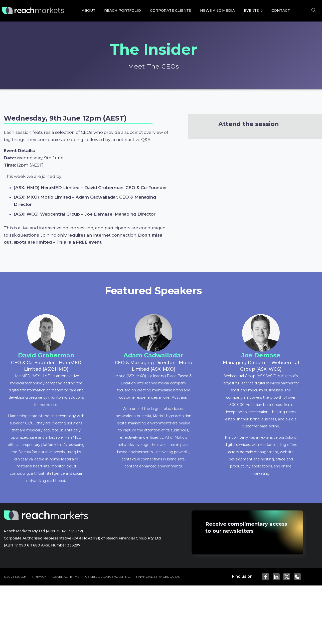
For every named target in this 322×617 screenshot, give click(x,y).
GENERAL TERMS (65, 576)
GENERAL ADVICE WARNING (107, 576)
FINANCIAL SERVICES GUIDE (158, 576)
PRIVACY (39, 576)
